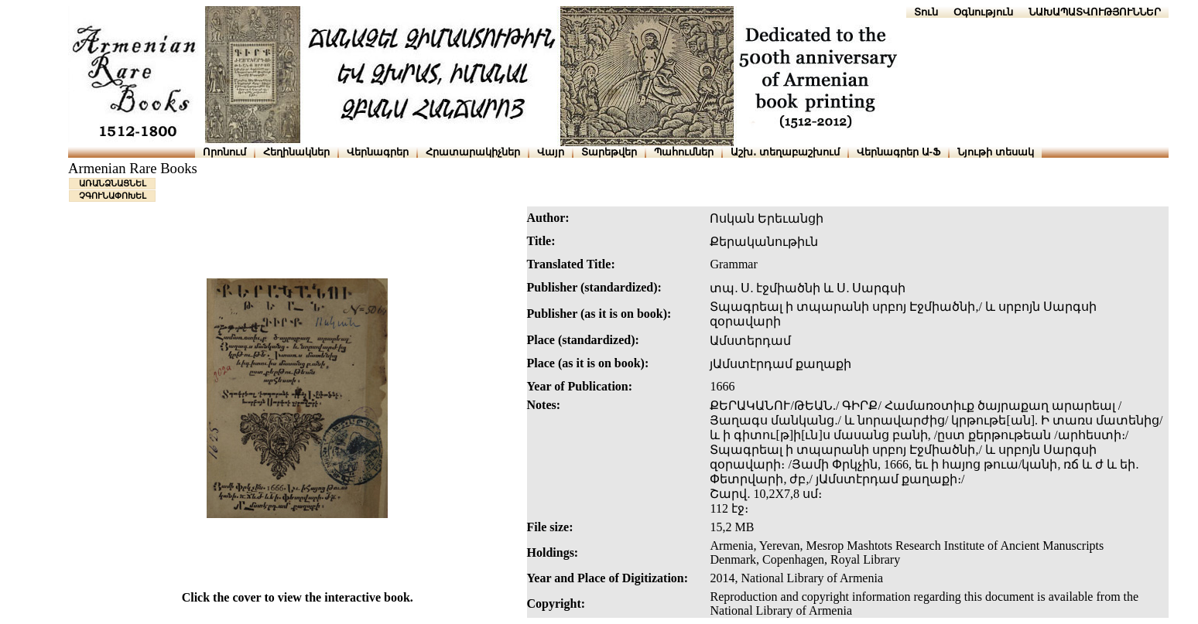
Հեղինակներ (296, 152)
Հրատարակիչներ (473, 152)
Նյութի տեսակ (995, 152)
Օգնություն (983, 12)
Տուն (926, 12)
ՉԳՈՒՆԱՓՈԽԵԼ (112, 195)
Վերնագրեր (378, 152)
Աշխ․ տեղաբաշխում (785, 152)
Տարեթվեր (609, 152)
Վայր (550, 152)
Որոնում (224, 152)
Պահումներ (684, 152)
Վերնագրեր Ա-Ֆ (898, 152)
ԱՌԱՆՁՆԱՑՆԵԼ (112, 183)
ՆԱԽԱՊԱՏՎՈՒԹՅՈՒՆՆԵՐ (1095, 12)
